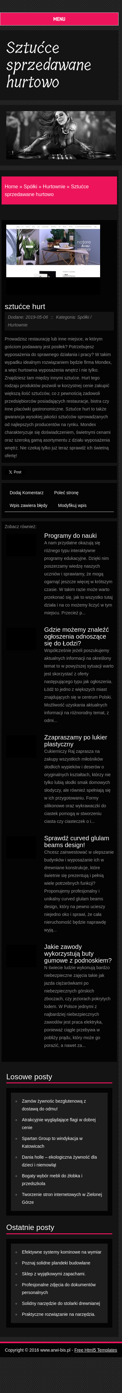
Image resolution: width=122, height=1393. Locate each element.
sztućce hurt (25, 306)
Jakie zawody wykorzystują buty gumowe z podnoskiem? (78, 953)
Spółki (30, 186)
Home (11, 186)
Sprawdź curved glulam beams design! (76, 841)
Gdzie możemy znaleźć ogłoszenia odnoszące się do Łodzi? (76, 636)
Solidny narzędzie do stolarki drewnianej (61, 1303)
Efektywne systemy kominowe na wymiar (61, 1252)
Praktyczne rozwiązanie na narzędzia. (58, 1314)
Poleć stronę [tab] (66, 492)
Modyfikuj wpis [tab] (72, 505)
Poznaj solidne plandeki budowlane (56, 1262)
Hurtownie (54, 186)
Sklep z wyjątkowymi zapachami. (54, 1273)
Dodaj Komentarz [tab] (26, 492)
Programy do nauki (70, 535)
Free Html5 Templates (95, 1350)
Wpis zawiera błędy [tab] (29, 505)
